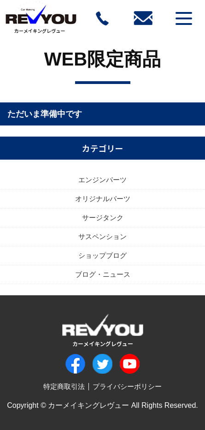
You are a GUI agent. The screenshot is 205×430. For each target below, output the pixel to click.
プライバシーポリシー (127, 386)
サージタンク (102, 217)
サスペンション (102, 236)
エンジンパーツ (102, 180)
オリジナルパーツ (102, 199)
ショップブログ (102, 255)
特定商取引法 (64, 386)
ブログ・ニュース (102, 274)
